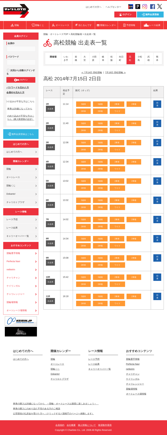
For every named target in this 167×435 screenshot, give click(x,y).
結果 (157, 104)
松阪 (111, 58)
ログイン (21, 80)
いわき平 (66, 58)
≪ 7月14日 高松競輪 (91, 72)
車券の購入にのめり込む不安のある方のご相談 (36, 408)
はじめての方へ (93, 7)
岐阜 (103, 58)
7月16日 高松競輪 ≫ (115, 72)
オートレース (13, 177)
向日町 (121, 58)
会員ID (11, 43)
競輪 (8, 169)
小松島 (140, 58)
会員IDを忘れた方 (15, 92)
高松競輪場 (76, 34)
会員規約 (59, 425)
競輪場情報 (12, 302)
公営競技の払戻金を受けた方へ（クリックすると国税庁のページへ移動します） (53, 413)
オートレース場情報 (17, 310)
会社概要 (71, 425)
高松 (130, 58)
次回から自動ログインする (20, 72)
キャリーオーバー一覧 (17, 236)
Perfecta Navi (13, 261)
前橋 (76, 58)
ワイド (117, 111)
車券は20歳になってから (19, 108)
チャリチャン (13, 277)
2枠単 (83, 111)
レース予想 (12, 219)
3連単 (83, 104)
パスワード (13, 56)
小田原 (94, 58)
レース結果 (12, 227)
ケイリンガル (13, 286)
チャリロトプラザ (15, 202)
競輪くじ (10, 185)
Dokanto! (10, 194)
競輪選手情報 (13, 253)
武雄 (148, 58)
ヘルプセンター (113, 7)
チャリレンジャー (16, 294)
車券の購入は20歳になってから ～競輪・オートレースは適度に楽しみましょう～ (56, 403)
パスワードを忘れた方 (17, 87)
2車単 (116, 104)
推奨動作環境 (105, 425)
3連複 (100, 104)
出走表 (50, 109)
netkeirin (11, 269)
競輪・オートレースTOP (55, 34)
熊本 (157, 58)
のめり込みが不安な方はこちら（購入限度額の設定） (20, 117)
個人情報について (87, 425)
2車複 (133, 104)
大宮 (85, 58)
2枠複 (100, 111)
